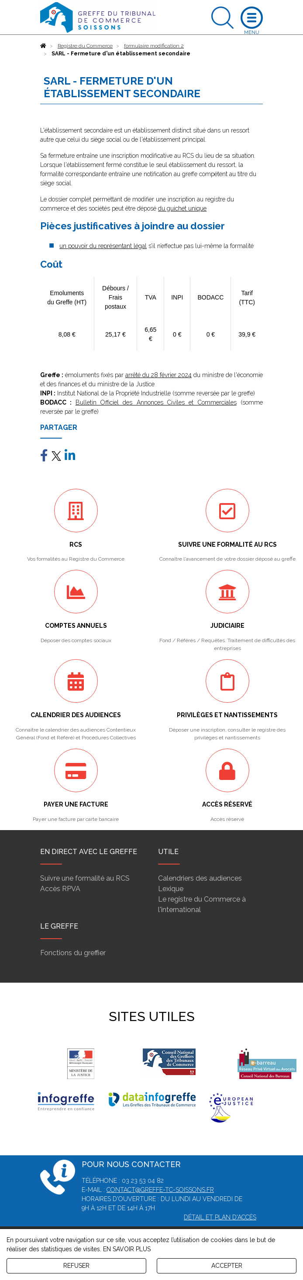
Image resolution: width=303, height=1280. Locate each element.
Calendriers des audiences (200, 878)
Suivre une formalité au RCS (85, 878)
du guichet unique (182, 208)
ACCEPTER (226, 1265)
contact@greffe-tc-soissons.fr (160, 1189)
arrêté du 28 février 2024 (158, 374)
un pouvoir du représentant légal (103, 245)
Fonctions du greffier (73, 953)
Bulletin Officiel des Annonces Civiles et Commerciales (156, 402)
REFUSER (76, 1265)
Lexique (170, 889)
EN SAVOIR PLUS (127, 1249)
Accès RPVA (60, 889)
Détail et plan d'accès (220, 1217)
